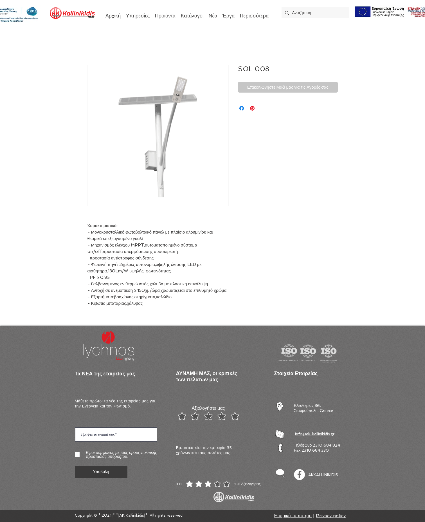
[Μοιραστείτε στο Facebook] (241, 108)
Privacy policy (331, 515)
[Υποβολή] (101, 472)
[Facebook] (299, 474)
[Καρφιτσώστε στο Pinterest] (252, 108)
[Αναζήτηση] (314, 12)
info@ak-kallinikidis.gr (314, 434)
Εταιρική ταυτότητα (293, 515)
